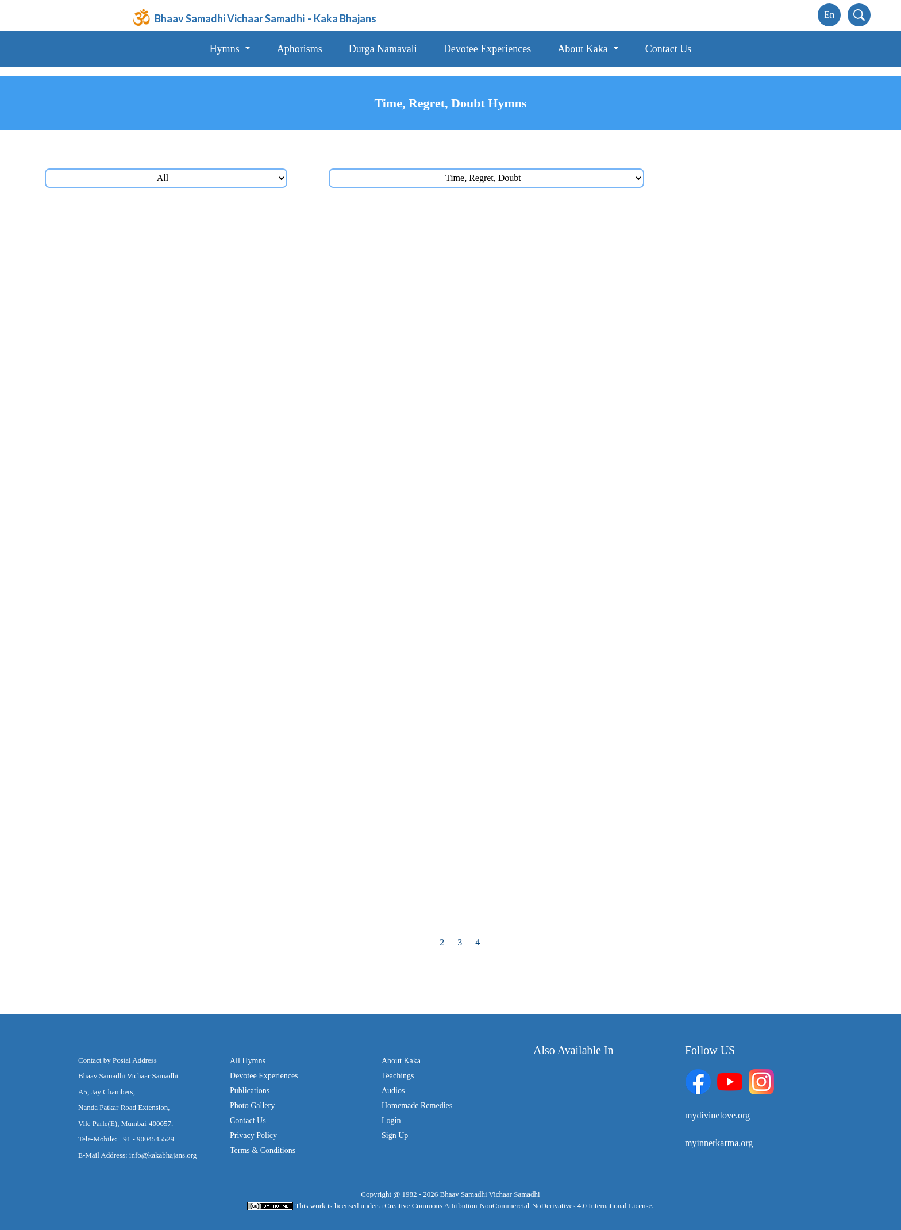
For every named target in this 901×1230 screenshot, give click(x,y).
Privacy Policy (253, 1135)
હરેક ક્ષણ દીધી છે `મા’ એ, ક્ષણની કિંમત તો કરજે (585, 338)
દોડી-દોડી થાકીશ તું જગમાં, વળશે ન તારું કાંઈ (168, 444)
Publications (249, 1090)
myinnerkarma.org (719, 1143)
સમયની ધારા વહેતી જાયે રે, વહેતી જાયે (159, 480)
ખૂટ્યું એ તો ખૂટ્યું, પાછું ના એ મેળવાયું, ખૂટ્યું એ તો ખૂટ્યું (602, 908)
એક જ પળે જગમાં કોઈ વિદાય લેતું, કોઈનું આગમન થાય (189, 658)
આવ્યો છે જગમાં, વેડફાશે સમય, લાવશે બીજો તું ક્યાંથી (597, 444)
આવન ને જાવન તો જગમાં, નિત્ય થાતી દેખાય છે (585, 765)
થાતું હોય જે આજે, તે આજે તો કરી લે (154, 623)
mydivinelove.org (717, 1115)
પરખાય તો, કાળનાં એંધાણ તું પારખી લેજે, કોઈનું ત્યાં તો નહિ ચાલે (205, 801)
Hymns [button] (226, 49)
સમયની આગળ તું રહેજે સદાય (554, 266)
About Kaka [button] (583, 49)
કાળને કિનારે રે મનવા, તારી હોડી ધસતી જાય (578, 480)
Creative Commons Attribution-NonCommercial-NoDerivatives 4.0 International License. (518, 1205)
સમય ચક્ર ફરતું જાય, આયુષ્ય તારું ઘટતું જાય (173, 231)
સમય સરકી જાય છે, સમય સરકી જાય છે (163, 266)
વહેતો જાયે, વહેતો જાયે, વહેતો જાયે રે (568, 587)
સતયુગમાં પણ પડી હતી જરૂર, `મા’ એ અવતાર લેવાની (185, 302)
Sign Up (395, 1135)
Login (391, 1120)
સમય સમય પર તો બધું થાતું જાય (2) (154, 587)
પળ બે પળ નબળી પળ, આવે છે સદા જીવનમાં (578, 231)
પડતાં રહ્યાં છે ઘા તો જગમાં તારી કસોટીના (161, 338)
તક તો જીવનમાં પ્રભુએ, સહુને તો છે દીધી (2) (168, 836)
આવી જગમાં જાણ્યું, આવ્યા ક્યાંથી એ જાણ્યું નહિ (590, 302)
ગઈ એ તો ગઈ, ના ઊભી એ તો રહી (561, 694)
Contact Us (668, 49)
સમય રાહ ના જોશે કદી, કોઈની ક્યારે (154, 551)
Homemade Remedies (417, 1105)
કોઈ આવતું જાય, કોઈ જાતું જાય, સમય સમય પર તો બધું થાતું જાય (623, 730)
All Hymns (247, 1060)
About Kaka (401, 1060)
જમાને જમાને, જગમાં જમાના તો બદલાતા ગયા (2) (589, 623)
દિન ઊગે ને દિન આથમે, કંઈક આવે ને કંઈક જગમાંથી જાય (195, 908)
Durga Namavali (383, 49)
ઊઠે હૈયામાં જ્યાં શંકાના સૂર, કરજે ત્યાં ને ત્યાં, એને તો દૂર (604, 836)
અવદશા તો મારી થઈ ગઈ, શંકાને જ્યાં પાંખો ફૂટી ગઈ (182, 872)
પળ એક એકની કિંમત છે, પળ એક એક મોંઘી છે (173, 373)
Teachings (398, 1075)
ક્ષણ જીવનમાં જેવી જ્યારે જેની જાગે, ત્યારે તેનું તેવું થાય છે (194, 694)
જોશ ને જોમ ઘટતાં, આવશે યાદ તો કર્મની (572, 409)
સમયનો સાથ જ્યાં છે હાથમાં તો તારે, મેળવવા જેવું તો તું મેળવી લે (202, 765)
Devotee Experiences (487, 49)
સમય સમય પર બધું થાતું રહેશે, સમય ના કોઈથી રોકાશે (597, 658)
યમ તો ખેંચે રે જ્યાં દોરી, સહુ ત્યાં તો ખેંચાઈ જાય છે (180, 730)
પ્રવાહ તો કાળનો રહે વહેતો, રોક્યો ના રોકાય (167, 409)
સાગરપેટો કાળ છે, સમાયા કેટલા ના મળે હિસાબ (171, 516)
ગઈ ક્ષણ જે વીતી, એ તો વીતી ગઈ (559, 551)
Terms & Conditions (262, 1150)
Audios (393, 1090)
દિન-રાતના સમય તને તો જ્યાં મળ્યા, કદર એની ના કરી (598, 801)
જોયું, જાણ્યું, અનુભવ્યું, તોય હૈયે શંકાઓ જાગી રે (589, 872)
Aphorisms (299, 49)
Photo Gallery (252, 1105)
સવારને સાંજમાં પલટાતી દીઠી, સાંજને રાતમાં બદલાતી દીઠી (603, 373)
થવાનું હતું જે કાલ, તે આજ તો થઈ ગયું (568, 516)
